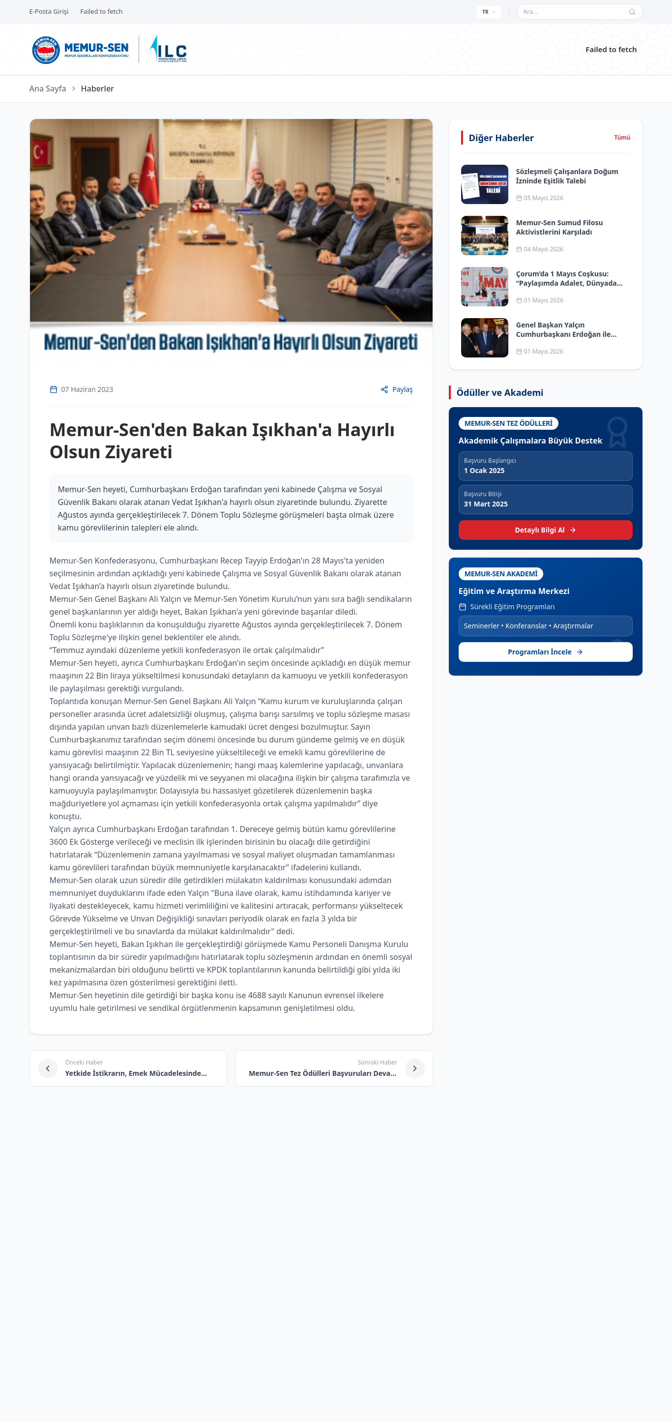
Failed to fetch (611, 49)
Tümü (622, 138)
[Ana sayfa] (80, 49)
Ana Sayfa (47, 88)
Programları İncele (546, 651)
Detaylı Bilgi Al (546, 529)
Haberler (97, 88)
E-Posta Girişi (49, 11)
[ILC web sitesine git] (167, 49)
